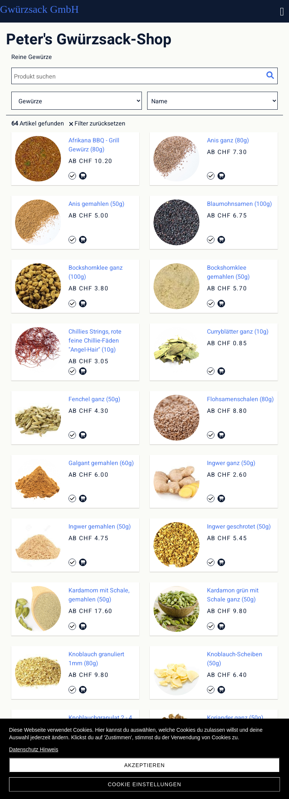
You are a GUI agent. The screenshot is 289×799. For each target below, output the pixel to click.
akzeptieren (144, 765)
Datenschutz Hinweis (33, 749)
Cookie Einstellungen (144, 784)
